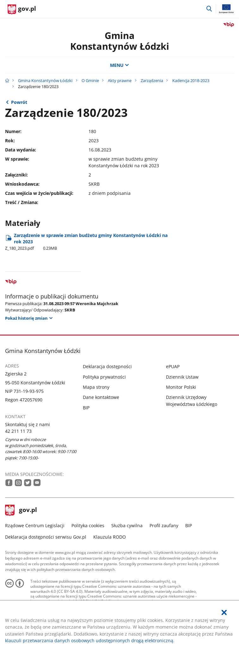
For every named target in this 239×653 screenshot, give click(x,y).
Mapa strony (96, 387)
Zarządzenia (152, 80)
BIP (86, 408)
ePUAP (173, 366)
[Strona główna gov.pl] (22, 9)
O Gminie (90, 80)
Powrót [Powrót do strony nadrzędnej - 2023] (19, 102)
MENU (119, 65)
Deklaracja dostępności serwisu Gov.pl (45, 537)
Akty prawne (120, 80)
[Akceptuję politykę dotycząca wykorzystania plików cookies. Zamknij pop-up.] (224, 613)
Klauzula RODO (109, 537)
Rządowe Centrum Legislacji (34, 525)
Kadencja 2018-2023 (190, 80)
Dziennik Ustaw (182, 377)
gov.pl (21, 510)
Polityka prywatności (104, 377)
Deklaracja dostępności (107, 366)
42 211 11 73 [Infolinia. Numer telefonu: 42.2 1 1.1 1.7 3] (18, 431)
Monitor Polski (181, 387)
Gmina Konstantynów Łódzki (119, 41)
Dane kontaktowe (101, 397)
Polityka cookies (87, 525)
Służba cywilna (127, 525)
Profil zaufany (164, 525)
